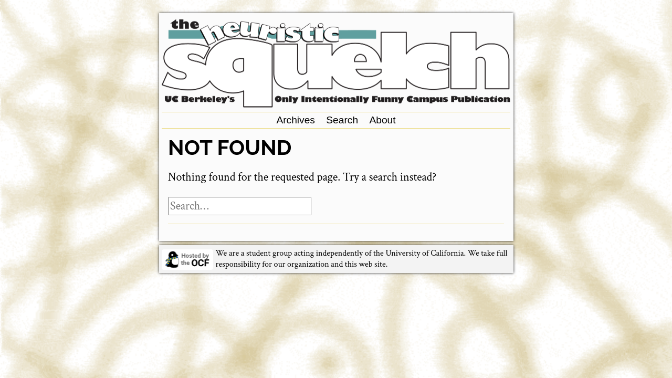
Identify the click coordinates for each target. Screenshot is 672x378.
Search (342, 119)
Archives (295, 119)
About (382, 119)
